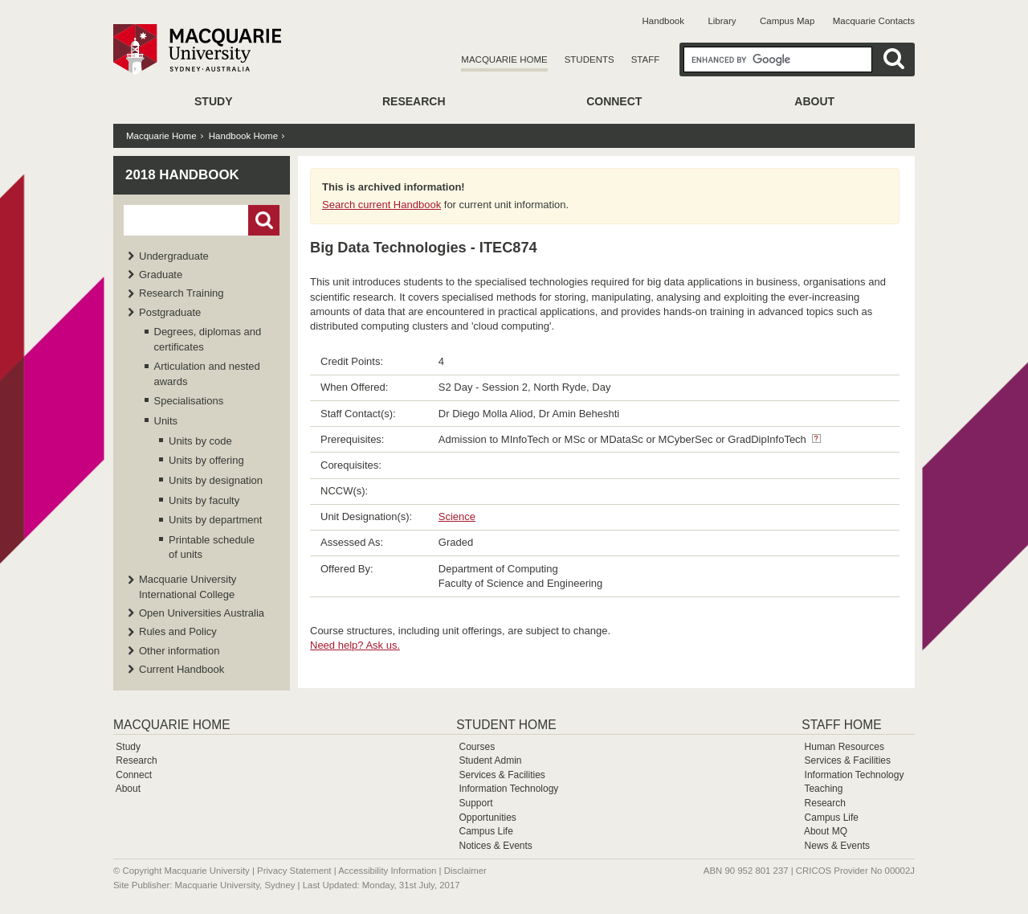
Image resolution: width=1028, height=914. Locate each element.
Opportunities (487, 817)
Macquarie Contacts (874, 21)
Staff (645, 59)
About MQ (825, 831)
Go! (263, 220)
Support (475, 803)
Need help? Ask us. (355, 645)
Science (457, 516)
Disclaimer (465, 870)
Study (213, 101)
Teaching (823, 788)
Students (589, 59)
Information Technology (508, 788)
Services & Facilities (502, 775)
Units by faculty (204, 500)
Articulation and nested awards (207, 373)
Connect (614, 101)
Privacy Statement (294, 870)
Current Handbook (181, 669)
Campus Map (787, 21)
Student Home (506, 725)
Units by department (215, 520)
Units (166, 421)
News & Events (837, 845)
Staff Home (841, 725)
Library (722, 21)
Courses (477, 746)
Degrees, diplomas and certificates (208, 339)
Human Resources (844, 746)
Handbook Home (243, 136)
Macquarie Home (504, 59)
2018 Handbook (182, 174)
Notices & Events (495, 845)
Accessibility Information (387, 870)
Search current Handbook (381, 205)
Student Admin (490, 760)
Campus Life (485, 831)
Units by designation (216, 480)
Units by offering (206, 460)
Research (414, 101)
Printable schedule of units (212, 547)
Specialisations (189, 401)
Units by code (200, 441)
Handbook (663, 21)
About (814, 101)
